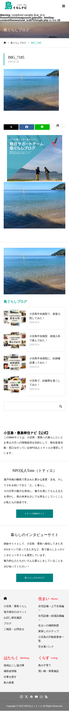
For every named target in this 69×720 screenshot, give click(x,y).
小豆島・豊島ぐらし (15, 606)
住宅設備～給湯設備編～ (51, 617)
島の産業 (9, 682)
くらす (48, 658)
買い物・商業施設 (48, 671)
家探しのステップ (48, 631)
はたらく (16, 658)
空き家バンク (46, 646)
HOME (5, 598)
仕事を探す (10, 676)
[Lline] (42, 127)
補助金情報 (10, 671)
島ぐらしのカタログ (35, 577)
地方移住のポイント (15, 611)
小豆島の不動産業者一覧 (51, 638)
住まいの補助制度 (48, 625)
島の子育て (44, 665)
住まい (48, 599)
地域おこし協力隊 (14, 665)
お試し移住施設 (13, 617)
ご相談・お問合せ (14, 629)
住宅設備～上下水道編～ (51, 608)
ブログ (7, 623)
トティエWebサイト (34, 513)
